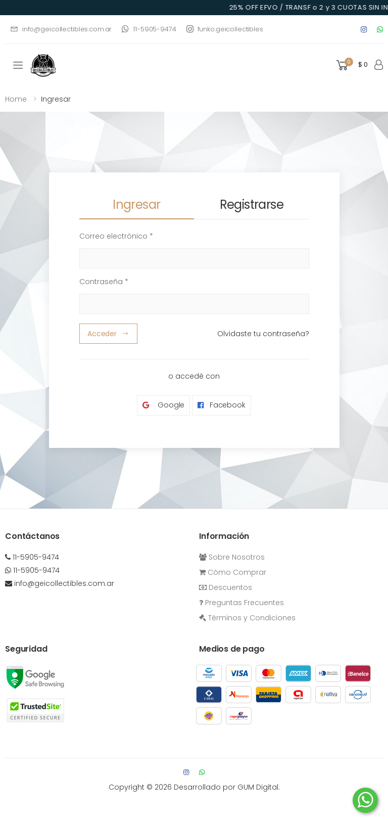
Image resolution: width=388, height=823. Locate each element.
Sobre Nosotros (232, 557)
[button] (351, 65)
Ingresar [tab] (136, 204)
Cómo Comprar (232, 572)
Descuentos (225, 587)
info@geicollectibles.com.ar (61, 29)
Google (163, 405)
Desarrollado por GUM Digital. (227, 787)
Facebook (222, 405)
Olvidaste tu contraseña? (263, 334)
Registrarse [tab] (251, 204)
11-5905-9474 (149, 29)
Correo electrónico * (116, 236)
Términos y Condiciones (247, 618)
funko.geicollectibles (224, 29)
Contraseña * (103, 282)
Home (16, 99)
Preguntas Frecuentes (241, 603)
